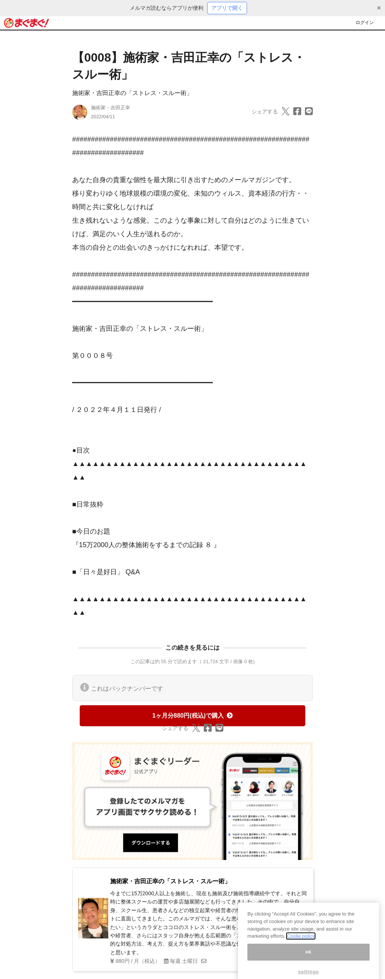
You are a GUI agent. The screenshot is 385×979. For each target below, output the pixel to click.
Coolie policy (301, 945)
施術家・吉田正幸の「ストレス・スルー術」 (132, 93)
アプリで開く (227, 8)
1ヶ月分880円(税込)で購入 (192, 715)
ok (308, 961)
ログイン (365, 22)
